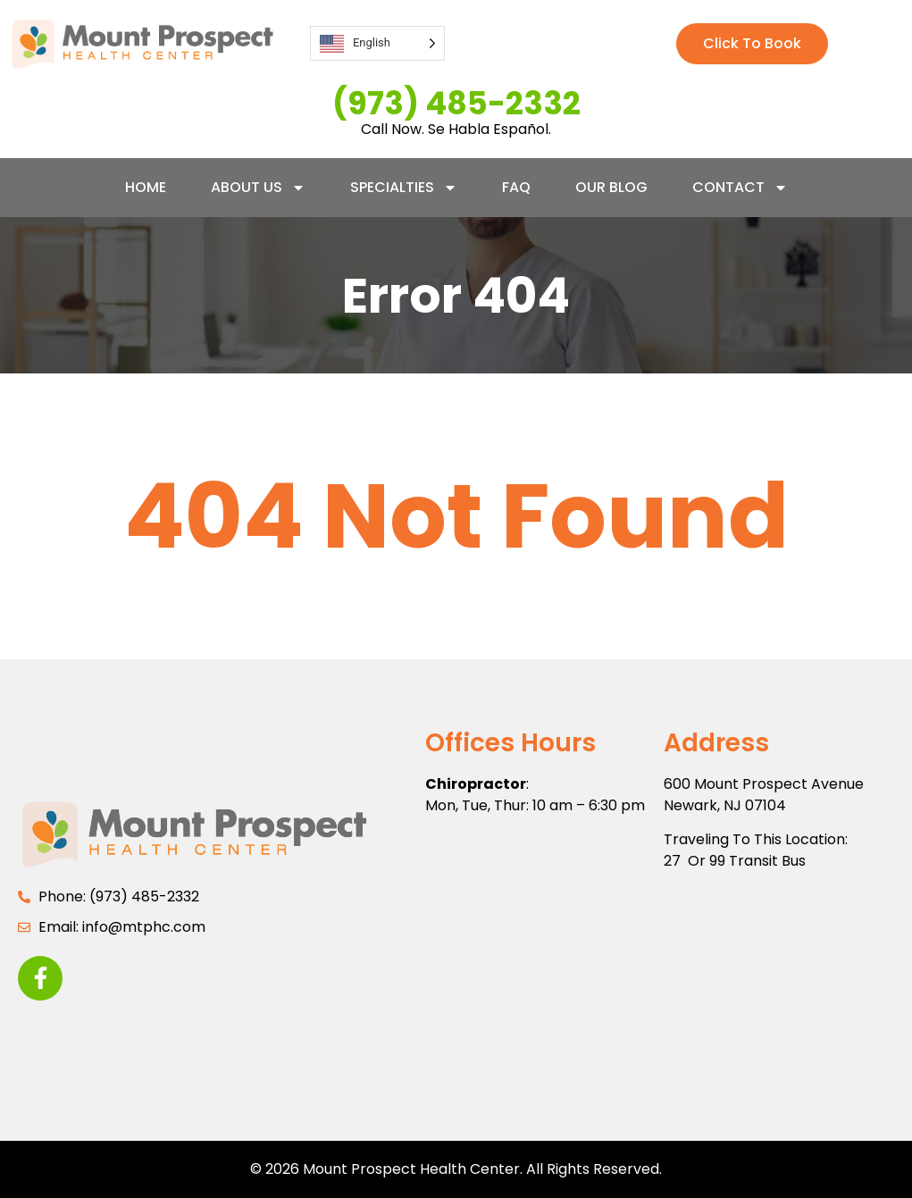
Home (145, 187)
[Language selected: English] (377, 43)
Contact (740, 188)
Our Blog (611, 187)
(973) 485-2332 (456, 103)
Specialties (403, 188)
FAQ (516, 187)
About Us (258, 188)
